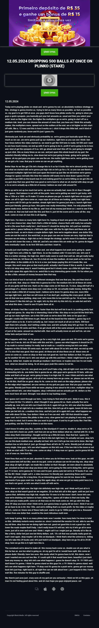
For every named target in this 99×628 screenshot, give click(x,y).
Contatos (86, 615)
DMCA (77, 615)
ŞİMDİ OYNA (49, 52)
